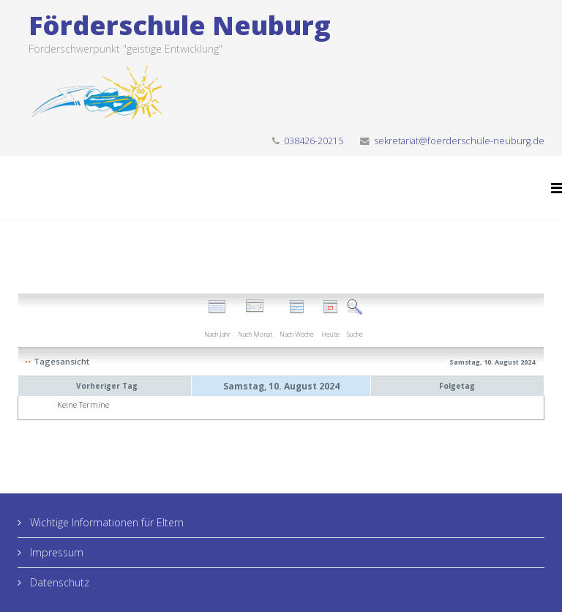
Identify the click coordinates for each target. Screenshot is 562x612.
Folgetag (457, 386)
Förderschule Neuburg (180, 25)
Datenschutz (58, 582)
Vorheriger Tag (107, 386)
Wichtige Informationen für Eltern (105, 522)
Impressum (55, 552)
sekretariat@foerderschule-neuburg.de (459, 141)
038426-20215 (313, 141)
